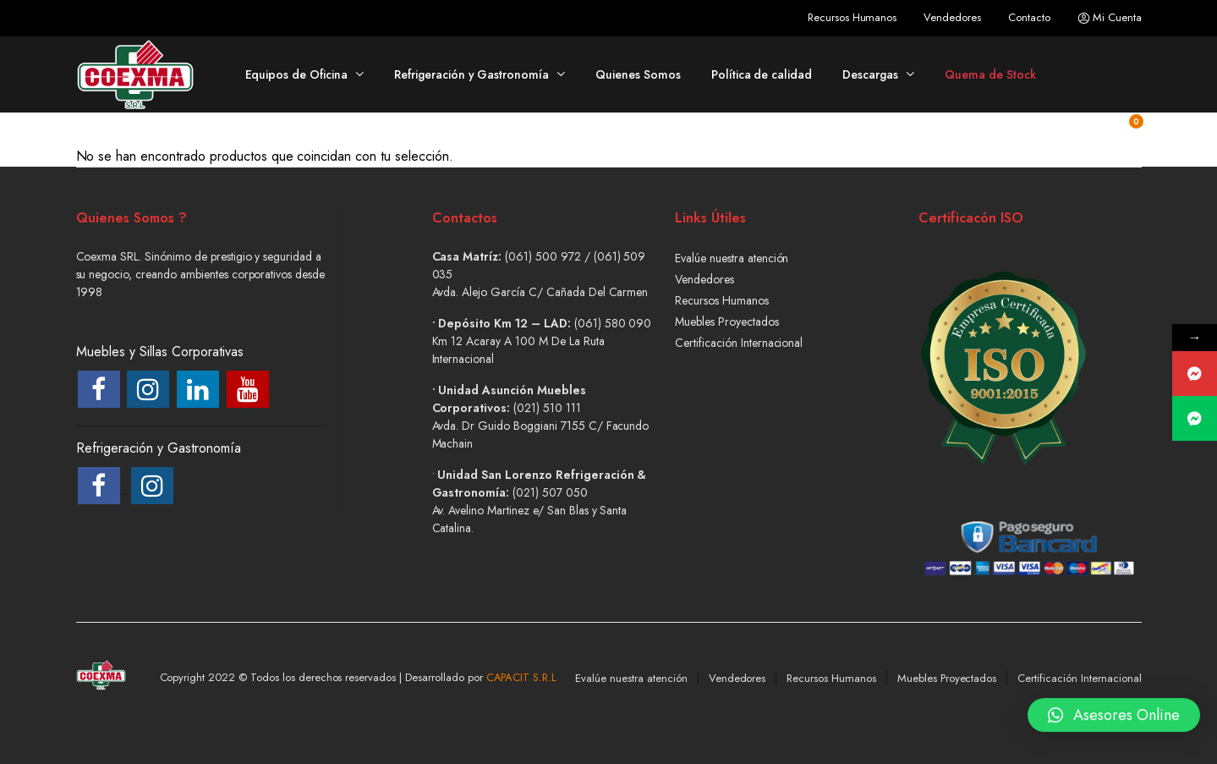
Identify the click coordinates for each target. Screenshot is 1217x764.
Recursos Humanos (852, 17)
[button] (1114, 718)
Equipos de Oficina (296, 74)
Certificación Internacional (739, 342)
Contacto (1029, 17)
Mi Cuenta (1109, 17)
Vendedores (952, 17)
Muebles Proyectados (726, 321)
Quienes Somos (638, 74)
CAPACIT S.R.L (521, 677)
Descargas (870, 74)
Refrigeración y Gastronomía (471, 74)
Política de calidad (761, 74)
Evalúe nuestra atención (731, 258)
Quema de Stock (990, 74)
